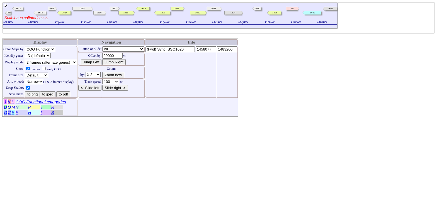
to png (32, 94)
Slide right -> (115, 88)
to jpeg (47, 94)
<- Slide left (90, 88)
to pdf (63, 94)
